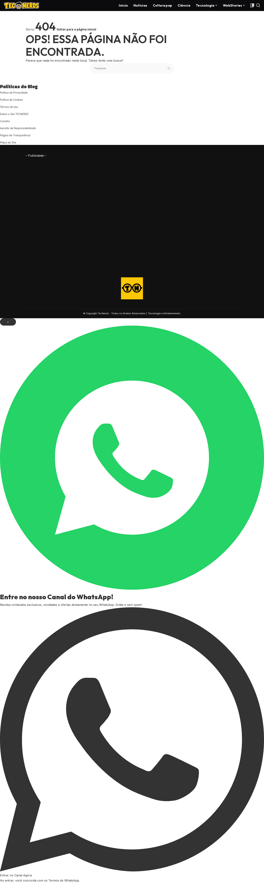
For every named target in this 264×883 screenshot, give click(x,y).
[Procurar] (258, 5)
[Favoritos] (252, 5)
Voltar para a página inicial (76, 29)
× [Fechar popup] (8, 322)
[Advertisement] (49, 213)
